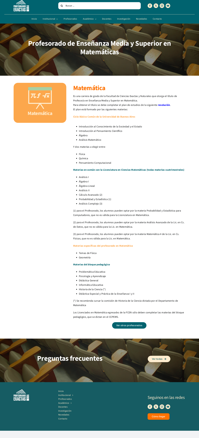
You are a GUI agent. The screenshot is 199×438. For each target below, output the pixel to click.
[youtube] (168, 5)
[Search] (61, 5)
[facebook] (150, 5)
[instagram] (162, 5)
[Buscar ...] (99, 5)
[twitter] (156, 5)
